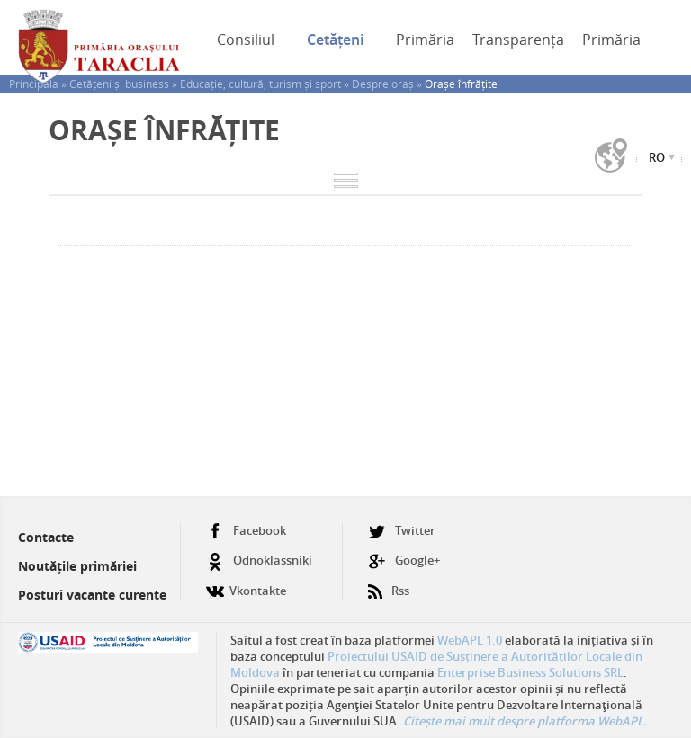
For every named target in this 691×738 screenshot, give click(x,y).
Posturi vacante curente (92, 594)
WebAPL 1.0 (469, 640)
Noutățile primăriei (77, 565)
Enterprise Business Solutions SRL (530, 672)
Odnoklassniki (259, 560)
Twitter (401, 531)
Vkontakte (246, 584)
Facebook (246, 531)
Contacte (46, 537)
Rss (388, 584)
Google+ (404, 560)
